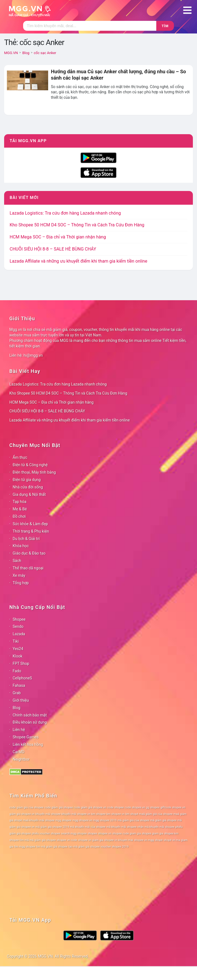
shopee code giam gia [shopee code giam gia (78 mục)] (126, 833)
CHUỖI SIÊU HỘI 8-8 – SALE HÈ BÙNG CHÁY (53, 249)
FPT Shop (21, 663)
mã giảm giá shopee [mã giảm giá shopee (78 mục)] (163, 820)
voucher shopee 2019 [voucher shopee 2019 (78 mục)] (115, 846)
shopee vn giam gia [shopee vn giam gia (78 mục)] (90, 840)
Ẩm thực (20, 457)
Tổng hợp (21, 583)
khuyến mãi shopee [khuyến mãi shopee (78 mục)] (48, 814)
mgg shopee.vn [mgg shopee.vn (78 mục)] (82, 820)
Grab (17, 693)
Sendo (18, 626)
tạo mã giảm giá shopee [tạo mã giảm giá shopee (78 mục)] (84, 846)
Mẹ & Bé (20, 509)
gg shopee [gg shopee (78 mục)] (153, 807)
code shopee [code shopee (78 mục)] (115, 807)
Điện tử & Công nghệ (30, 465)
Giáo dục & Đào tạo (29, 553)
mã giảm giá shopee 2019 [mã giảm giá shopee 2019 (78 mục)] (52, 827)
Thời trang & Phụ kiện (31, 531)
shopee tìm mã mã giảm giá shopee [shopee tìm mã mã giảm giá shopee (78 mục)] (32, 840)
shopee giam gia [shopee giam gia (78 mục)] (152, 833)
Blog (16, 707)
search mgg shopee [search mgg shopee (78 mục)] (74, 833)
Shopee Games (26, 737)
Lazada (19, 634)
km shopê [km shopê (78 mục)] (131, 814)
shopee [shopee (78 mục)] (92, 833)
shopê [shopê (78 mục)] (159, 840)
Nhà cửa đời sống (28, 487)
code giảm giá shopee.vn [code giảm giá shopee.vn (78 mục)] (90, 807)
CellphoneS (22, 678)
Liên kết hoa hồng (28, 744)
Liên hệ (19, 729)
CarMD (18, 752)
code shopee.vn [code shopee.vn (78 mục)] (135, 807)
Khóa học (21, 546)
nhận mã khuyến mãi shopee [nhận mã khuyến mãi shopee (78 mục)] (155, 827)
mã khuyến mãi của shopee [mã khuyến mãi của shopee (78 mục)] (88, 827)
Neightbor (21, 759)
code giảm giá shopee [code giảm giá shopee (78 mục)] (58, 807)
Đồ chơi (19, 516)
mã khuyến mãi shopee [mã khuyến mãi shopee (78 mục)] (121, 827)
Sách (17, 560)
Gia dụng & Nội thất (29, 494)
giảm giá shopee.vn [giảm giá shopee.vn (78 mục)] (22, 814)
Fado (17, 671)
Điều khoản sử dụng (30, 722)
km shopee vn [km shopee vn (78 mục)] (115, 814)
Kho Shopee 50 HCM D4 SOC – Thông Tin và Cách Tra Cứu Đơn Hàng (77, 224)
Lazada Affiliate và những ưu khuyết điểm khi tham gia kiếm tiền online (78, 261)
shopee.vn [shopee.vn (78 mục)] (104, 833)
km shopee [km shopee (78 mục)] (98, 814)
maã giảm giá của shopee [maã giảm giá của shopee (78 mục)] (156, 814)
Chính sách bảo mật (30, 715)
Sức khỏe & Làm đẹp (30, 524)
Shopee (19, 619)
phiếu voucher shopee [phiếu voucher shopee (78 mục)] (46, 833)
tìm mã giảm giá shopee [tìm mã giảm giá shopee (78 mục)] (51, 846)
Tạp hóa (19, 501)
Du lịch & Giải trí (26, 538)
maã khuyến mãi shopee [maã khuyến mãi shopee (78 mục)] (38, 820)
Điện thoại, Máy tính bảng (34, 472)
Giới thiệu (21, 700)
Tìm (165, 26)
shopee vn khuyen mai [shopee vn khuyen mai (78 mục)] (118, 840)
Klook (17, 656)
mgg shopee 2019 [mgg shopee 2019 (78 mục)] (105, 820)
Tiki (16, 641)
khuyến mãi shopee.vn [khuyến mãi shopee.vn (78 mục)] (76, 814)
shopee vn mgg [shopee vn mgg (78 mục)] (144, 840)
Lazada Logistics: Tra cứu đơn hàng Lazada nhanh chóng (65, 213)
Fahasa (19, 685)
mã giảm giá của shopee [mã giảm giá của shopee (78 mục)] (133, 820)
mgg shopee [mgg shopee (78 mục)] (63, 820)
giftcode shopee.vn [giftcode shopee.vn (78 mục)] (172, 807)
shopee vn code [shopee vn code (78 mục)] (67, 840)
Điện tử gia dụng (27, 479)
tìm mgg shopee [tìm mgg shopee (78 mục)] (24, 846)
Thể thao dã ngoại (28, 568)
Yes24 (18, 648)
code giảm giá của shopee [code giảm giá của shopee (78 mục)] (26, 807)
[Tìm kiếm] (89, 26)
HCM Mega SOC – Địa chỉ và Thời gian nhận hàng (58, 237)
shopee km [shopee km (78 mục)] (171, 833)
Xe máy (19, 575)
